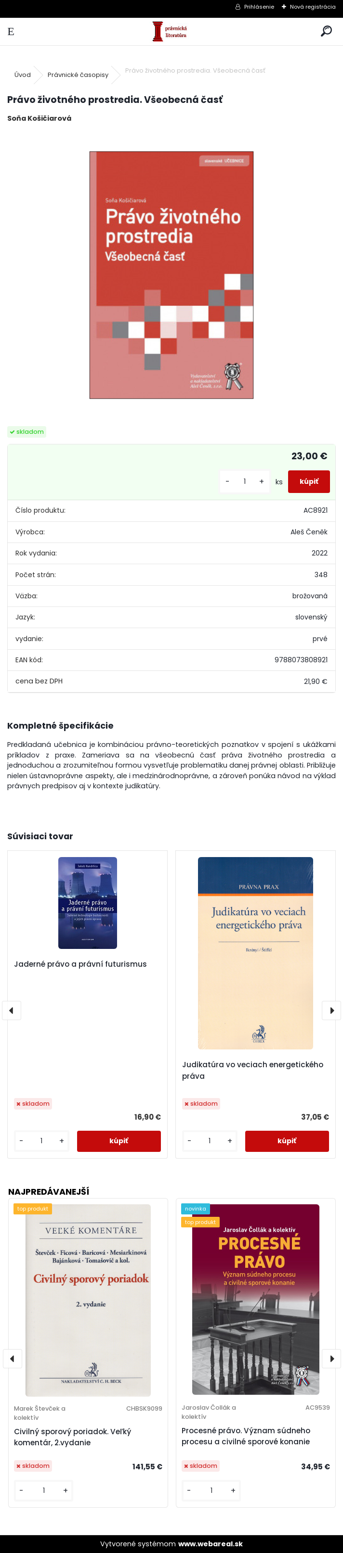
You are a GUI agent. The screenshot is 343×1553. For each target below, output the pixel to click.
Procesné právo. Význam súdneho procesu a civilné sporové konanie (246, 1436)
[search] (326, 31)
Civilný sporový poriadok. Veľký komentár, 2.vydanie (72, 1437)
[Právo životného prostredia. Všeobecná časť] (171, 275)
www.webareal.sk (210, 1544)
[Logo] (172, 31)
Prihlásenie (259, 7)
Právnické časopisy (78, 74)
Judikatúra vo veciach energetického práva (252, 1070)
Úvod (22, 74)
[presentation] (11, 1010)
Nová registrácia (313, 7)
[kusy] (244, 481)
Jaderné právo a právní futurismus (80, 964)
